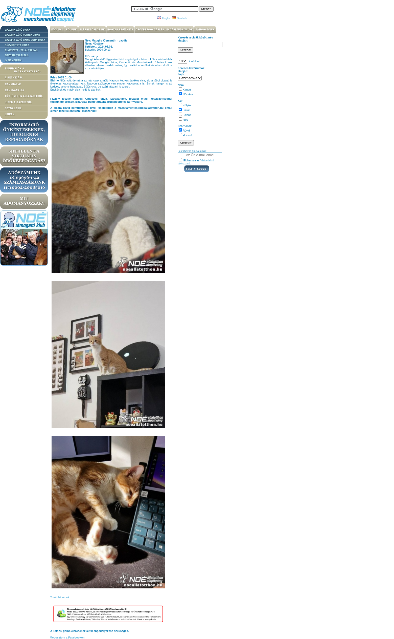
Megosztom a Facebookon (67, 637)
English (164, 18)
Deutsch (179, 18)
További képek (59, 597)
